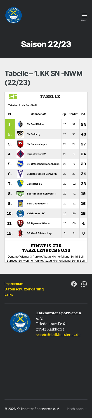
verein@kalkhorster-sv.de (58, 335)
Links (9, 294)
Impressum (14, 283)
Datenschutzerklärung (24, 289)
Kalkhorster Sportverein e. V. (38, 409)
